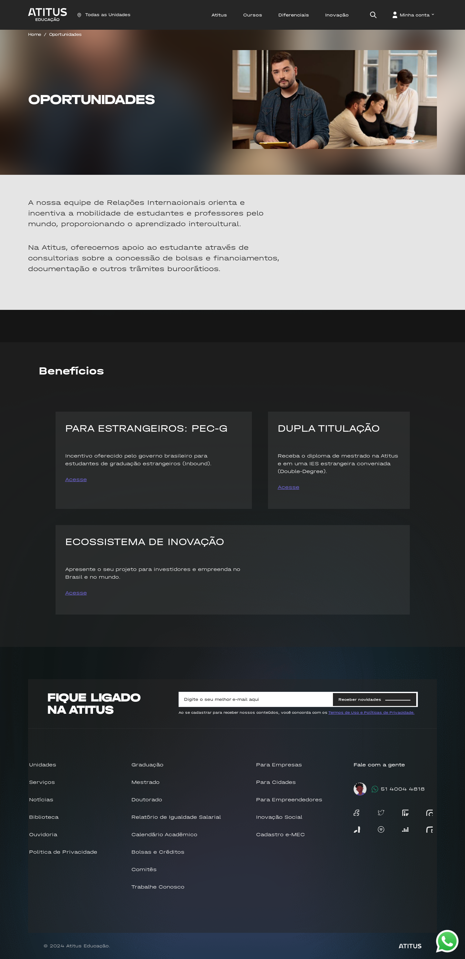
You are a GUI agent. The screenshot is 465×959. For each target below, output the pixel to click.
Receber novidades (374, 699)
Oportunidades (65, 34)
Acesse (76, 479)
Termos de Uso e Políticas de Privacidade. (371, 713)
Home (34, 34)
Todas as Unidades (103, 14)
